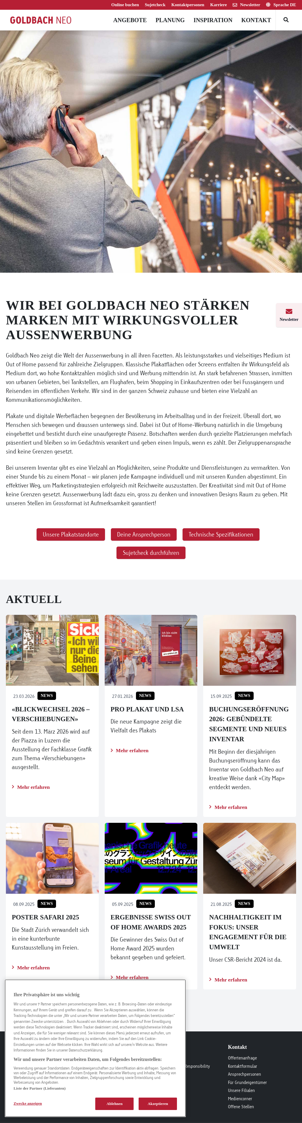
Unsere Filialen (241, 1090)
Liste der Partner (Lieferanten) (39, 1088)
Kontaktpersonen (187, 4)
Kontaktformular (242, 1066)
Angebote (130, 20)
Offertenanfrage (242, 1058)
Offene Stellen (241, 1106)
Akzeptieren (158, 1103)
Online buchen (125, 4)
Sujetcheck (155, 4)
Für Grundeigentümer (247, 1082)
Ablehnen (114, 1103)
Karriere (218, 4)
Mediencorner (240, 1098)
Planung (170, 20)
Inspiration (212, 20)
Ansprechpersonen (244, 1074)
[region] (95, 1048)
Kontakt (256, 20)
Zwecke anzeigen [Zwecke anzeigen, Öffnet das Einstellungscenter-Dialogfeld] (28, 1103)
